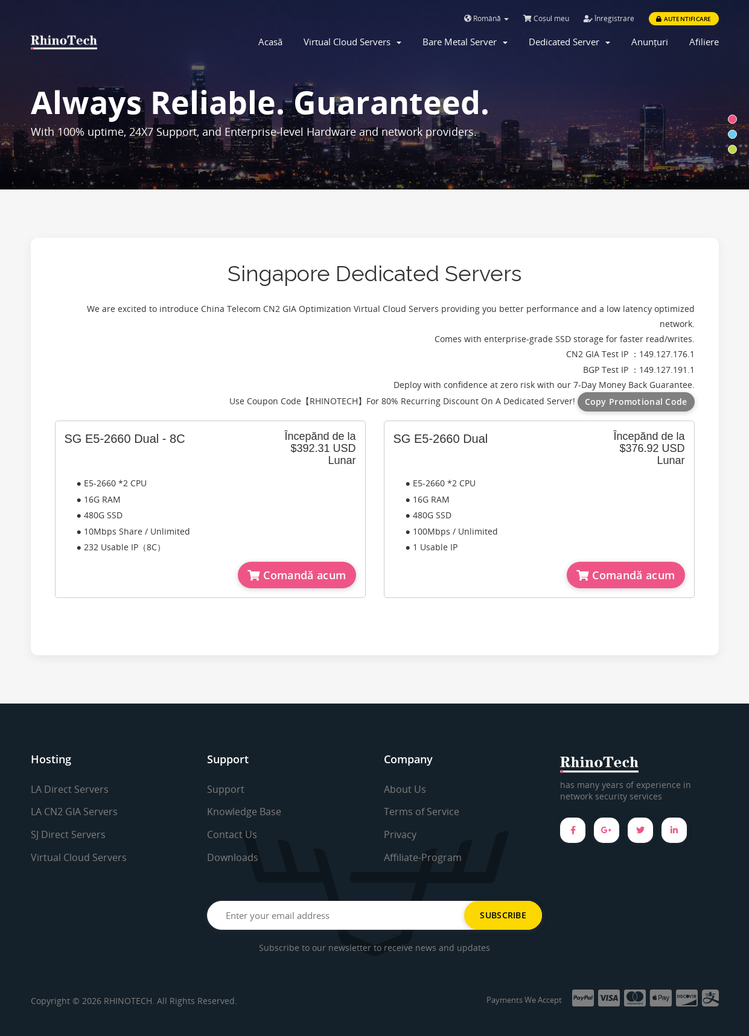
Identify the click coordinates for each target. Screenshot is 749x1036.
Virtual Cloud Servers (352, 42)
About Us (405, 789)
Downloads (232, 857)
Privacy (400, 834)
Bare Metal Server (465, 42)
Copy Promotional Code (636, 401)
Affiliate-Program (423, 857)
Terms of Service (421, 811)
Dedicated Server (569, 42)
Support (225, 789)
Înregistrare (609, 18)
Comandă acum (296, 575)
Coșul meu (546, 18)
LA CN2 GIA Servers (74, 811)
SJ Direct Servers (68, 834)
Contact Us (232, 834)
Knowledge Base (244, 811)
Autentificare (683, 18)
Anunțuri (649, 42)
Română (486, 18)
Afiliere (704, 42)
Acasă (270, 42)
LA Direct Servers (70, 789)
